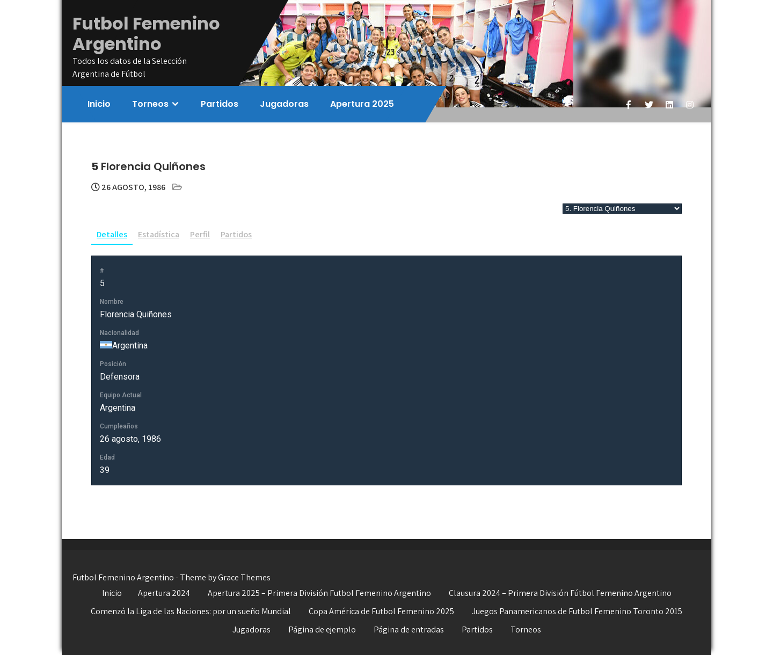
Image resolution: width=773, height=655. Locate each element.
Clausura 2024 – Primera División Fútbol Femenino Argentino (560, 593)
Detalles (112, 234)
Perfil (200, 234)
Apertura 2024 (164, 593)
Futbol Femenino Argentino (146, 33)
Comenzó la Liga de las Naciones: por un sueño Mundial (191, 611)
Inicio (99, 104)
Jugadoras (284, 104)
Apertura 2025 (362, 104)
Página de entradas (409, 629)
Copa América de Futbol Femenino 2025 (381, 611)
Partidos (219, 104)
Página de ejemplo (322, 629)
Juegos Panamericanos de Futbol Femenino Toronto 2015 (577, 611)
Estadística (158, 234)
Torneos (150, 104)
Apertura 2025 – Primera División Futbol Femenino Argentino (319, 593)
